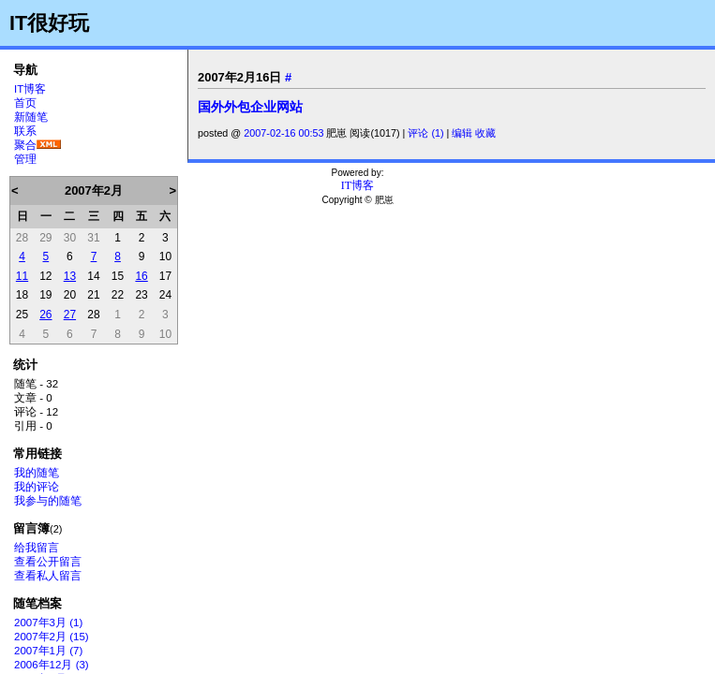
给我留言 (36, 547)
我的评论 (36, 486)
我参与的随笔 (48, 500)
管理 (25, 159)
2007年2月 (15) (51, 636)
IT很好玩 (49, 23)
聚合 (25, 145)
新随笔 (31, 117)
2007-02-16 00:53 (283, 133)
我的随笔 (36, 472)
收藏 (485, 133)
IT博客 (30, 89)
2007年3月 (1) (48, 622)
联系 (25, 131)
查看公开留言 (48, 561)
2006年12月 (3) (51, 664)
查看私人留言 (48, 575)
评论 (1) (425, 133)
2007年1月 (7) (48, 650)
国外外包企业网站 (250, 106)
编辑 (462, 133)
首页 (25, 103)
